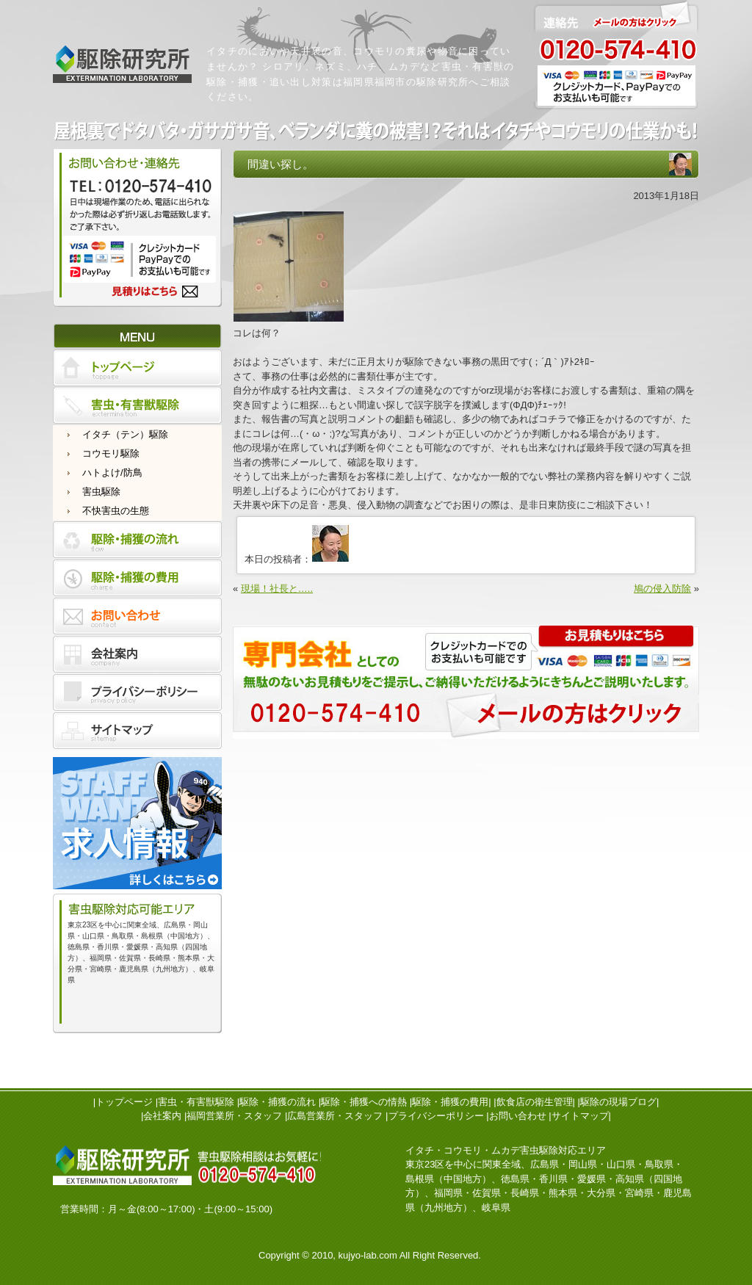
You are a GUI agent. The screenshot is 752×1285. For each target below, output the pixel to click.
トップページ (124, 1101)
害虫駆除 (101, 491)
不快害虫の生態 (115, 510)
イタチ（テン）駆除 (125, 434)
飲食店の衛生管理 (534, 1101)
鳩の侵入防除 (662, 588)
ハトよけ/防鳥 (112, 472)
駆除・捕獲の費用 (450, 1101)
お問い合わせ (517, 1115)
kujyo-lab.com (368, 1255)
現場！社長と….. (277, 588)
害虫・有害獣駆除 (196, 1101)
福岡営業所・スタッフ (234, 1115)
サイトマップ (580, 1115)
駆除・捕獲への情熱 (364, 1101)
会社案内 (162, 1115)
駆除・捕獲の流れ (277, 1101)
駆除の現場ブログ (618, 1101)
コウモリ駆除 (111, 453)
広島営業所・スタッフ (335, 1115)
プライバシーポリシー (436, 1115)
